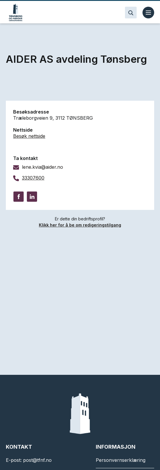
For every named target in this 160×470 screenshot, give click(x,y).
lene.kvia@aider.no (42, 167)
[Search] (131, 12)
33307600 (33, 178)
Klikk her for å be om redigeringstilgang (80, 224)
